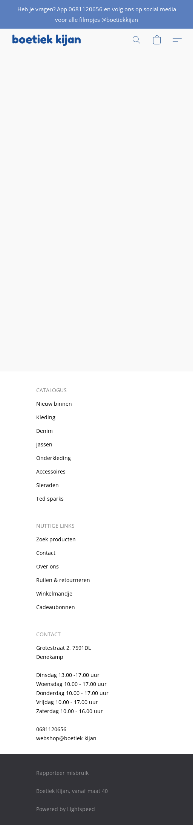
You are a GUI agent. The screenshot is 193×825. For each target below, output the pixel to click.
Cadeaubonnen (55, 607)
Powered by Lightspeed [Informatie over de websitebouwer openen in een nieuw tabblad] (65, 809)
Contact (45, 552)
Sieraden (47, 485)
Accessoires (51, 471)
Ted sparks (50, 498)
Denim (44, 430)
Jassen (44, 444)
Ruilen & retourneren (63, 580)
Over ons (47, 566)
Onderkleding (53, 457)
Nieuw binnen (54, 403)
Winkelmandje (54, 593)
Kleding (45, 417)
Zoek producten (56, 539)
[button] (48, 40)
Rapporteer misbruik (62, 772)
